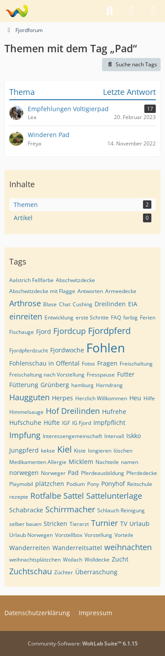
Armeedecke (120, 291)
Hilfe (149, 398)
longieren (99, 450)
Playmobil (21, 484)
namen (129, 462)
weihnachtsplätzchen (35, 559)
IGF (66, 423)
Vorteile (123, 535)
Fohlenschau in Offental (44, 363)
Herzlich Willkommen (101, 398)
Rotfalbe (45, 495)
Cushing (82, 304)
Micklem (81, 461)
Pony (93, 484)
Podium (75, 484)
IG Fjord (81, 423)
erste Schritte (92, 317)
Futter (126, 374)
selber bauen (25, 524)
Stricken (55, 523)
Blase (50, 304)
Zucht (120, 559)
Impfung (24, 435)
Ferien (147, 317)
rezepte (18, 496)
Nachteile (107, 462)
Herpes (62, 398)
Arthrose (25, 303)
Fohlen (105, 347)
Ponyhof (113, 483)
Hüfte (52, 422)
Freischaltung (136, 363)
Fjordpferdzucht (28, 350)
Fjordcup (69, 331)
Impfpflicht (109, 422)
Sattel (73, 495)
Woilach (72, 559)
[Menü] (153, 11)
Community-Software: (83, 643)
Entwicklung (58, 317)
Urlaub (139, 523)
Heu (135, 398)
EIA (132, 304)
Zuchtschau (30, 571)
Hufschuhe (25, 422)
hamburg (82, 385)
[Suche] (109, 11)
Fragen (107, 363)
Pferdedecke (141, 473)
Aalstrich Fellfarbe (31, 280)
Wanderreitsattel (77, 548)
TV (123, 523)
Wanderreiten (29, 548)
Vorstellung (98, 535)
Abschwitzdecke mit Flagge (42, 291)
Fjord (43, 331)
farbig (130, 317)
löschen (123, 450)
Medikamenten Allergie (37, 462)
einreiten (25, 316)
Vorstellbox (68, 535)
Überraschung (96, 572)
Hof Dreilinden (73, 411)
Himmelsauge (26, 412)
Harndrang (109, 385)
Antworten (90, 291)
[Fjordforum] (16, 11)
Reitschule (139, 484)
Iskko (133, 435)
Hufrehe (114, 411)
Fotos (88, 363)
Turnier (104, 523)
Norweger (53, 473)
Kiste (80, 450)
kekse (48, 450)
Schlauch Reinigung (121, 510)
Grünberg (54, 385)
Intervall (114, 436)
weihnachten (128, 547)
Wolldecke (97, 559)
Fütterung (23, 385)
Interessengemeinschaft (72, 436)
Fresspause (101, 374)
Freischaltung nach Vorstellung (46, 374)
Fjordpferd (109, 331)
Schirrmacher (70, 509)
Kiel (64, 449)
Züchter (63, 572)
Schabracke (26, 510)
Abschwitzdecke (75, 280)
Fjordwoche (67, 350)
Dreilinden (110, 304)
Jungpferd (24, 450)
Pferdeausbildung (102, 473)
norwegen (24, 472)
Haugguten (29, 397)
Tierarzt (79, 524)
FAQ (116, 317)
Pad (73, 472)
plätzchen (49, 483)
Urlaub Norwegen (31, 535)
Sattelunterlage (114, 495)
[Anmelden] (131, 11)
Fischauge (21, 332)
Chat (64, 304)
